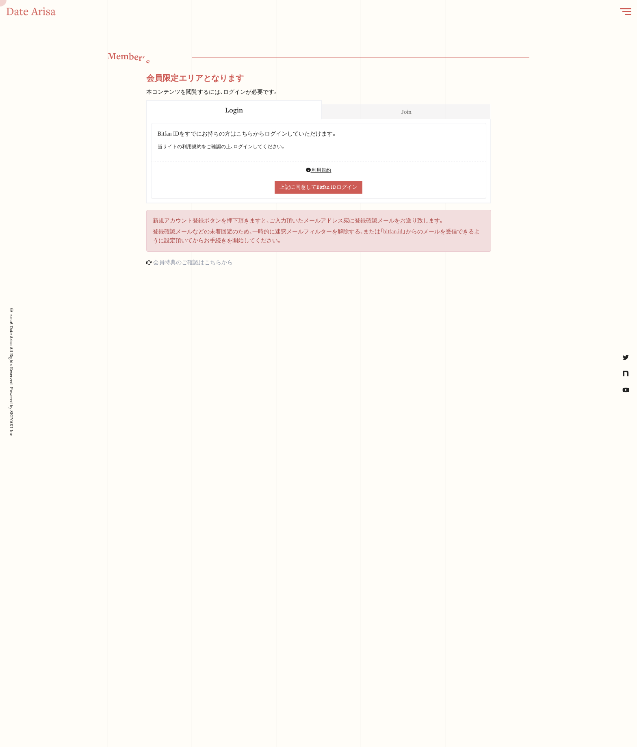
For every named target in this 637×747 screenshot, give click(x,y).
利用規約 (319, 170)
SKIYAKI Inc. (11, 423)
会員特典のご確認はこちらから (193, 262)
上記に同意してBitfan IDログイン (319, 187)
